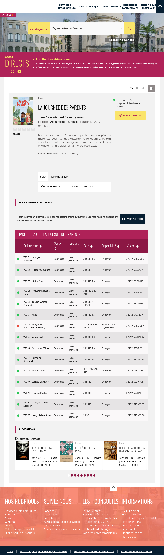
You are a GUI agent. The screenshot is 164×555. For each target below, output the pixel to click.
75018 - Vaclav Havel (34, 368)
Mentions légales (132, 531)
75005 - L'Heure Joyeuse (36, 268)
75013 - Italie (30, 313)
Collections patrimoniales (20, 527)
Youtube (49, 516)
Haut (113, 485)
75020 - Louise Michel (35, 391)
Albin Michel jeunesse (64, 121)
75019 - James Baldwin (36, 380)
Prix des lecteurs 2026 (96, 520)
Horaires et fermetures (96, 512)
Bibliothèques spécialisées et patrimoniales (43, 549)
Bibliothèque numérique (20, 531)
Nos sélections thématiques (100, 516)
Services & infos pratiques (20, 509)
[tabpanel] (74, 186)
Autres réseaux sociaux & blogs (62, 520)
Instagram (50, 512)
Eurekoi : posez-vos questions (62, 527)
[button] (160, 6)
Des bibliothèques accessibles (140, 516)
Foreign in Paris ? (132, 520)
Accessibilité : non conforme (136, 549)
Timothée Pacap (57, 153)
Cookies (126, 523)
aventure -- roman (81, 186)
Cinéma (10, 520)
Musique (10, 516)
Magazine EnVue (132, 512)
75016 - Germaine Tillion (36, 346)
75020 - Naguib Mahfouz (37, 413)
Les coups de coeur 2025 (98, 523)
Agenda (10, 512)
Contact (134, 509)
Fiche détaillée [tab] (59, 176)
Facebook (50, 509)
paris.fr (9, 549)
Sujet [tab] (43, 176)
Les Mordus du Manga (96, 527)
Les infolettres (52, 523)
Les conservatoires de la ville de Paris (94, 549)
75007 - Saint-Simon (34, 279)
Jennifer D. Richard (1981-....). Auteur (62, 117)
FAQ (124, 509)
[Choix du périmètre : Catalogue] (39, 28)
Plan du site (129, 534)
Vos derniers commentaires (100, 531)
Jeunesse (10, 523)
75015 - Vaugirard (33, 335)
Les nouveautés (92, 509)
